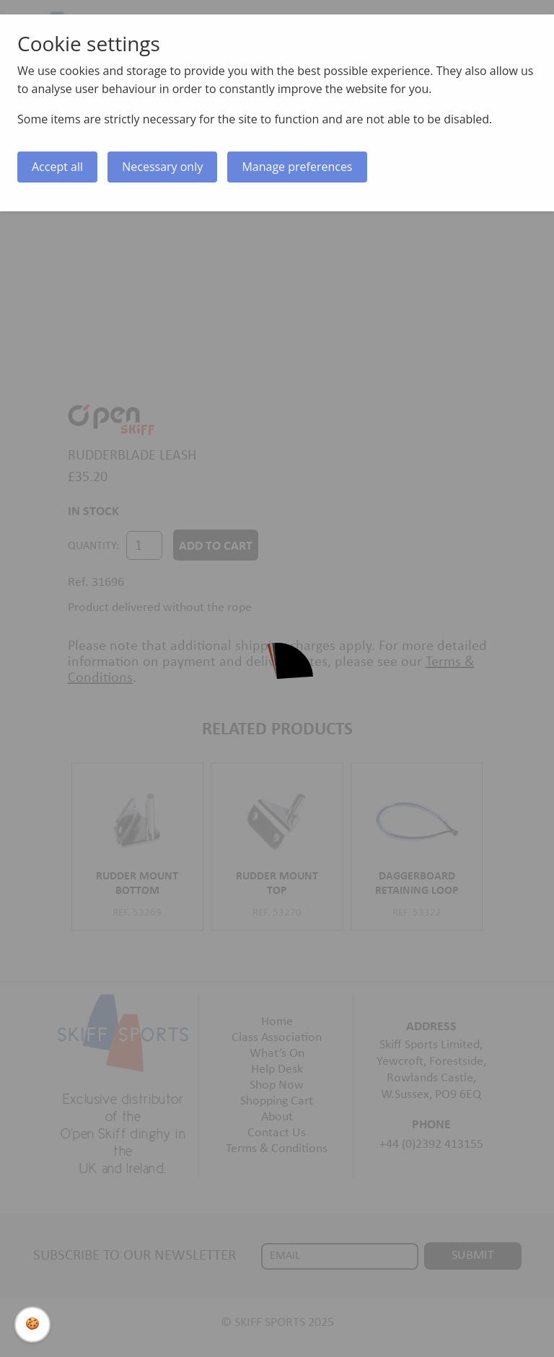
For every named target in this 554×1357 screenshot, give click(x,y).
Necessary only (162, 167)
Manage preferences (297, 167)
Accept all (57, 167)
